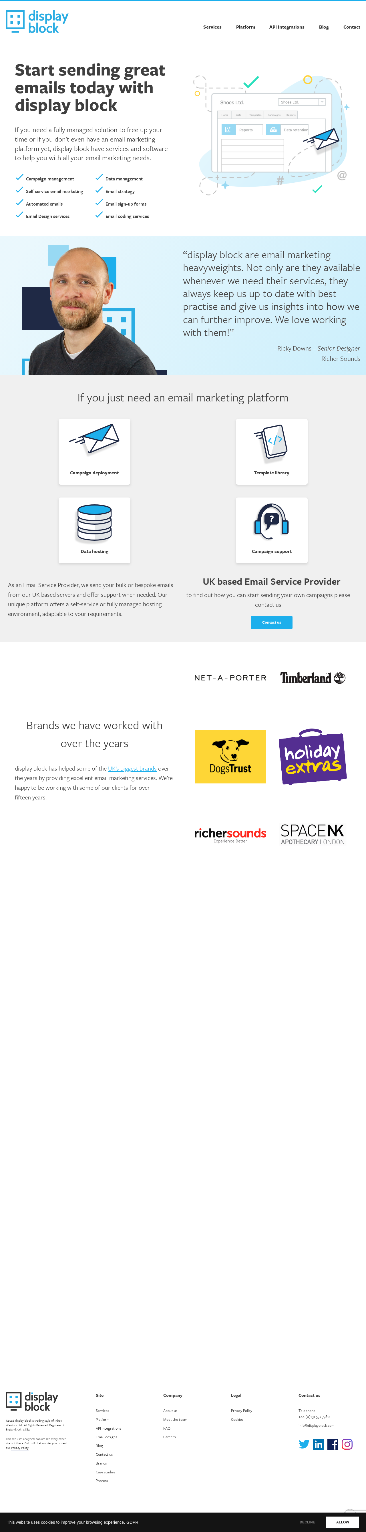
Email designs (106, 1437)
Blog (324, 26)
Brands (101, 1463)
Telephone (314, 1413)
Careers (169, 1437)
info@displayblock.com (317, 1425)
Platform (245, 26)
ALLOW (342, 1522)
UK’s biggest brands (132, 768)
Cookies (237, 1419)
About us (170, 1410)
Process (102, 1480)
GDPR (132, 1522)
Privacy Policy (20, 1447)
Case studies (105, 1472)
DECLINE (307, 1522)
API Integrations (287, 26)
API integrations (108, 1428)
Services (212, 26)
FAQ (166, 1428)
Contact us (271, 622)
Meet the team (175, 1419)
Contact (351, 26)
